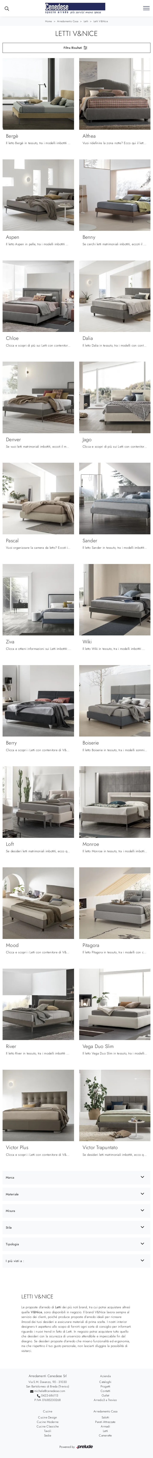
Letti (86, 21)
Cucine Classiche (48, 1426)
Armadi (105, 1426)
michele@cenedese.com (49, 1391)
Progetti (105, 1386)
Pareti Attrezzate (105, 1422)
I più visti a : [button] (15, 1261)
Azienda (105, 1376)
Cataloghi (105, 1382)
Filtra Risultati (76, 47)
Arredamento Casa (67, 21)
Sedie (47, 1435)
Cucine (47, 1411)
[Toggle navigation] (146, 8)
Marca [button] (10, 1177)
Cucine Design (47, 1417)
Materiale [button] (12, 1194)
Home (48, 21)
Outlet (105, 1395)
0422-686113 (49, 1395)
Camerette (105, 1435)
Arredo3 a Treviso (105, 1400)
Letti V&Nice (101, 21)
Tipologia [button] (12, 1244)
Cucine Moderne (48, 1422)
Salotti (105, 1417)
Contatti (105, 1391)
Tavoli (47, 1431)
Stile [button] (9, 1227)
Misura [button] (10, 1210)
